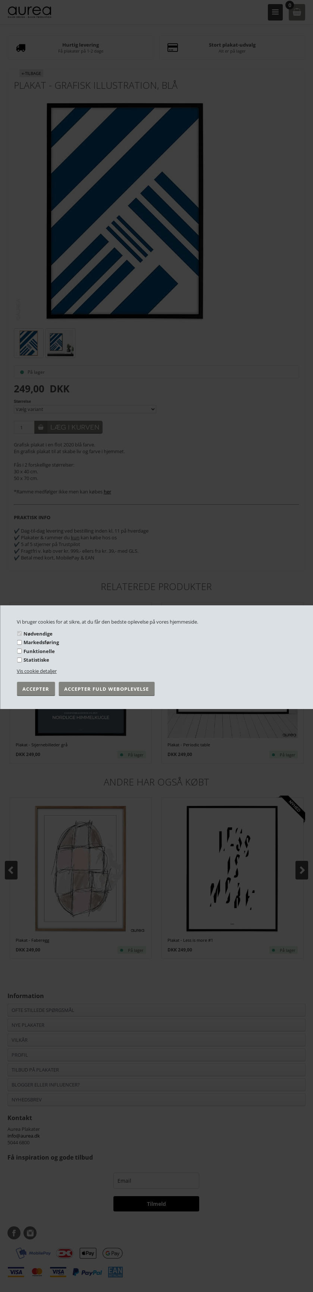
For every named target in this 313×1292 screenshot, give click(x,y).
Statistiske (36, 659)
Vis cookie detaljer (37, 671)
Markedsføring (41, 642)
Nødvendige (38, 633)
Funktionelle (39, 651)
